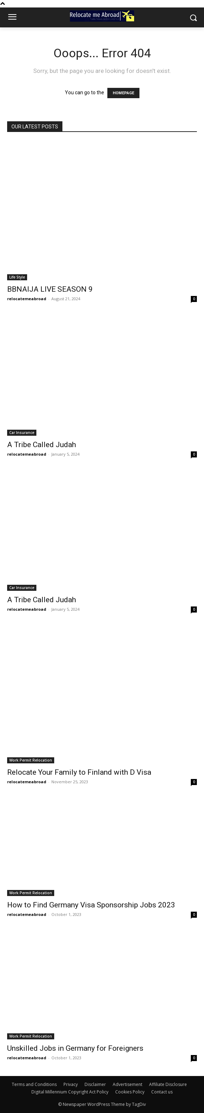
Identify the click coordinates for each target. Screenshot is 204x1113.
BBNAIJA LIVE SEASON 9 (50, 289)
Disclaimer (95, 1084)
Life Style (17, 277)
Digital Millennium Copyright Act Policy (69, 1092)
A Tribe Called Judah (41, 444)
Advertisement (127, 1084)
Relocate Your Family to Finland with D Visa (79, 772)
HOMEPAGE (123, 93)
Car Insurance (21, 432)
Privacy (70, 1084)
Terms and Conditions (34, 1084)
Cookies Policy (129, 1092)
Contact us (162, 1092)
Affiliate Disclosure (168, 1084)
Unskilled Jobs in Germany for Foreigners (75, 1048)
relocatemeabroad (26, 298)
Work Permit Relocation (30, 760)
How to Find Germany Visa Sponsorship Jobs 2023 (91, 905)
